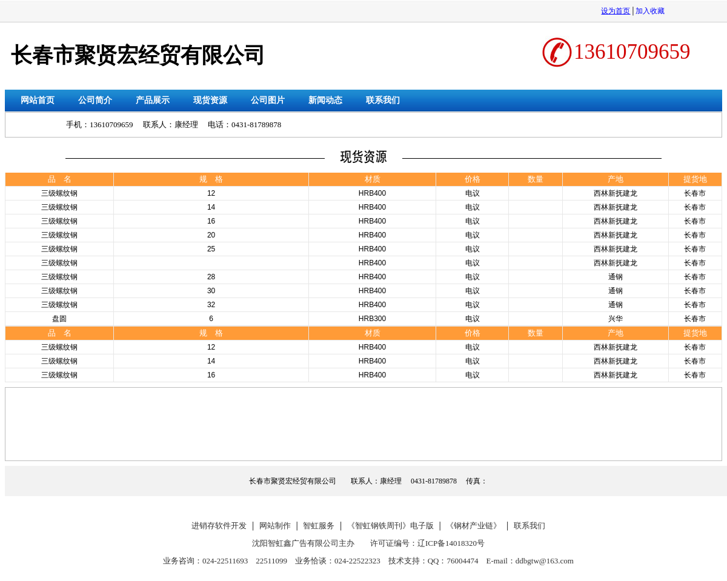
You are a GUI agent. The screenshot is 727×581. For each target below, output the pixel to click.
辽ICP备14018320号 (451, 543)
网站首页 (38, 100)
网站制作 (275, 525)
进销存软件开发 (219, 525)
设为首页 (615, 11)
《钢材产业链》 (473, 525)
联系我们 (383, 100)
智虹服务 (318, 525)
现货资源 (210, 100)
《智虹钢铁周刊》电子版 (390, 525)
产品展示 (153, 100)
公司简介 (95, 100)
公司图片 (268, 100)
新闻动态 (325, 100)
